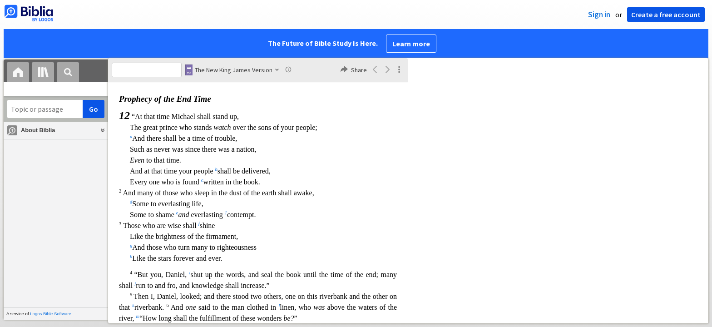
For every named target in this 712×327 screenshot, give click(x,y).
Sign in (599, 15)
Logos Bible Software (50, 313)
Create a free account (666, 14)
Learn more (411, 43)
